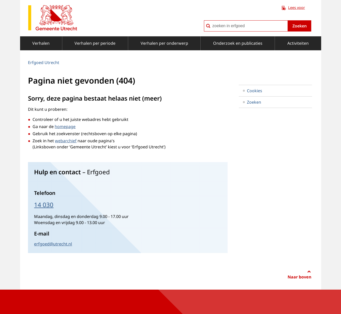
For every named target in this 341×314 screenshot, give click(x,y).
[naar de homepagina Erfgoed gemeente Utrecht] (52, 18)
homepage (65, 126)
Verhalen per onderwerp (164, 43)
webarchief (66, 141)
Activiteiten (298, 43)
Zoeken (299, 26)
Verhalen (41, 43)
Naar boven (299, 277)
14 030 (43, 204)
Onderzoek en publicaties (237, 43)
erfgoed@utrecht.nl (53, 244)
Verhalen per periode (95, 43)
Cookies (252, 90)
